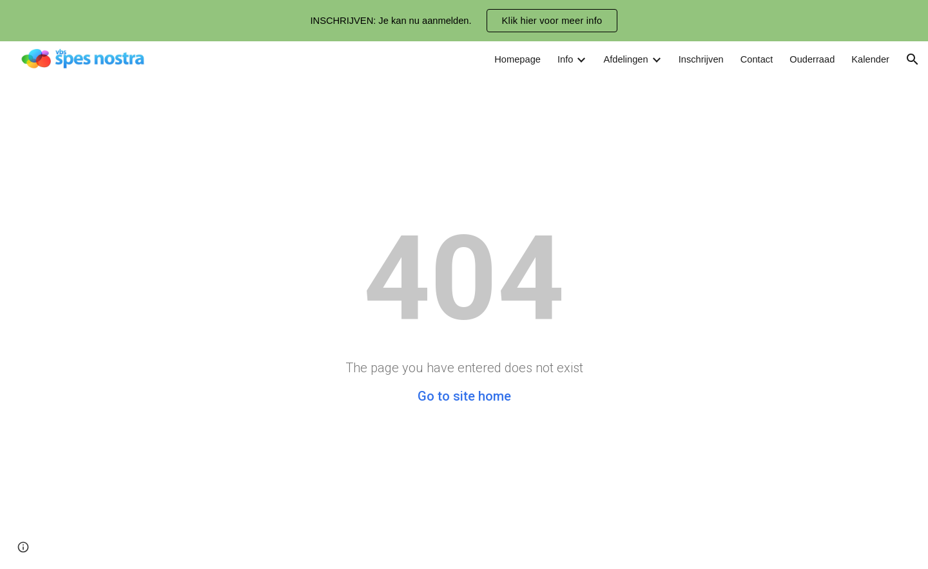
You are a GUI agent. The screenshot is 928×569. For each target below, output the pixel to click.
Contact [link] (756, 59)
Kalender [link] (870, 59)
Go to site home (464, 396)
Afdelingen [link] (625, 59)
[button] (912, 59)
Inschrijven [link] (701, 59)
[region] (464, 20)
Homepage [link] (517, 59)
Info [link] (565, 59)
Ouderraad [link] (812, 59)
